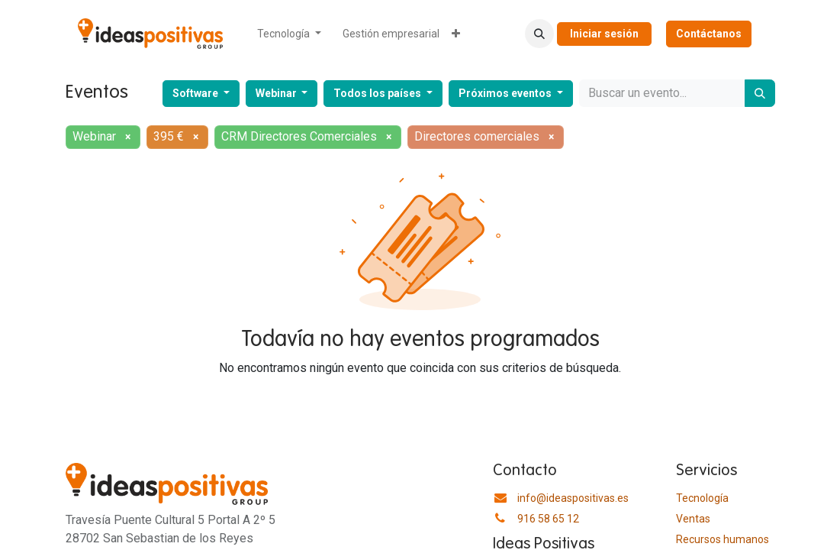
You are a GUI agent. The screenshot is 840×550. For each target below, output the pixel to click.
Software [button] (196, 93)
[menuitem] (289, 34)
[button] (539, 33)
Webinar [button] (277, 93)
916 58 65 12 (548, 519)
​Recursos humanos (722, 539)
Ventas (693, 519)
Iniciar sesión (604, 34)
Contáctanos (709, 34)
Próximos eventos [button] (506, 93)
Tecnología (702, 498)
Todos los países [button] (378, 93)
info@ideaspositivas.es (573, 498)
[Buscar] (760, 93)
